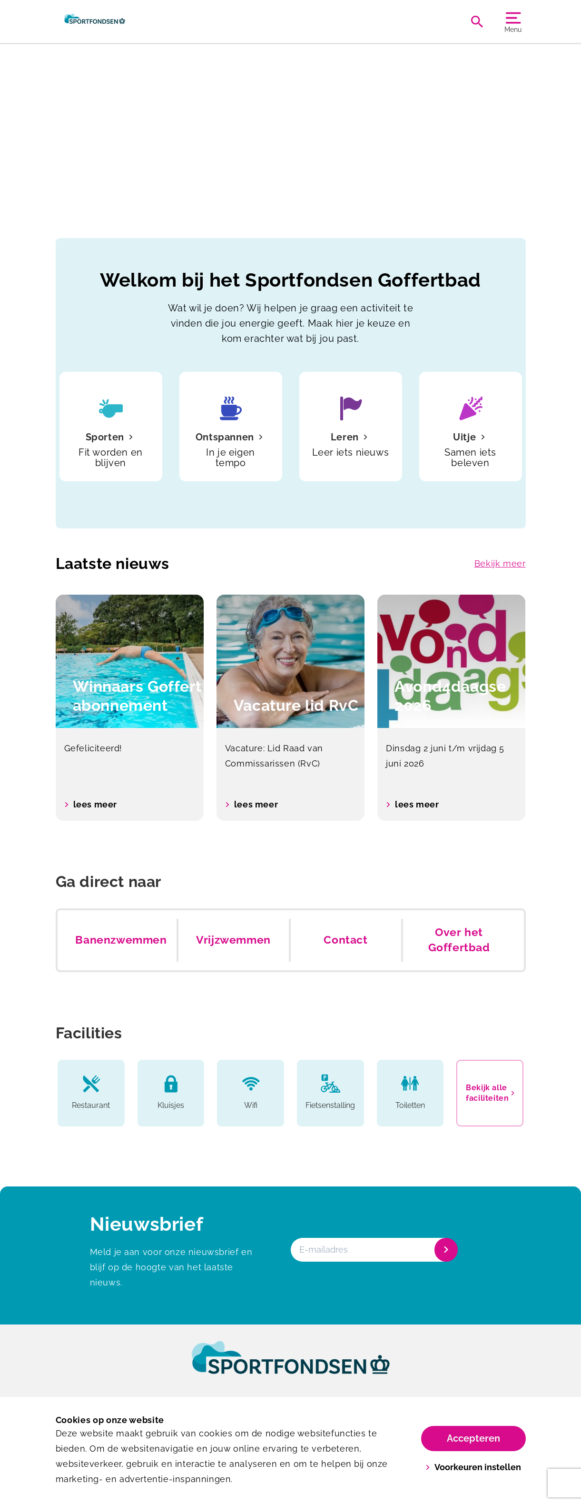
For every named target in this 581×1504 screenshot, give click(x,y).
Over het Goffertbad (459, 940)
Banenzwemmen (121, 940)
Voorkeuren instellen (473, 1467)
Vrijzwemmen (233, 940)
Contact (345, 940)
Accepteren (473, 1438)
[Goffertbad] (95, 21)
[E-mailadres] (373, 1250)
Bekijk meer (500, 563)
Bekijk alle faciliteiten (490, 1093)
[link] (291, 1366)
